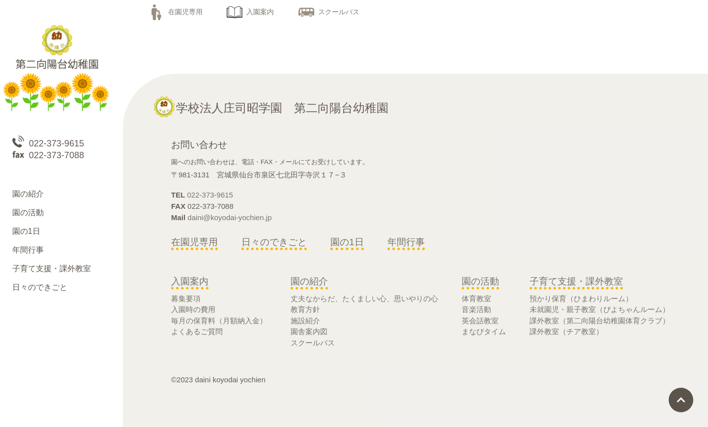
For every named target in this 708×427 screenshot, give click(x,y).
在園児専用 (175, 12)
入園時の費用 (193, 309)
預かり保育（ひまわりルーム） (581, 298)
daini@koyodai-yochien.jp (229, 217)
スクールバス (328, 12)
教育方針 (305, 309)
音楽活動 (476, 309)
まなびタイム (484, 331)
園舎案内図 (309, 331)
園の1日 (347, 242)
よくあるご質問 (197, 331)
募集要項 (186, 298)
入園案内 (250, 12)
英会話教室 (480, 320)
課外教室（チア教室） (566, 331)
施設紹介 (305, 320)
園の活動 (480, 281)
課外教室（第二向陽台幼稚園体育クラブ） (600, 320)
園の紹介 (309, 281)
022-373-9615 (210, 195)
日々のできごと (274, 242)
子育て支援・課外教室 (576, 281)
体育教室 (476, 298)
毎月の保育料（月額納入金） (219, 320)
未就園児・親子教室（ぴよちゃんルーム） (600, 309)
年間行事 (406, 242)
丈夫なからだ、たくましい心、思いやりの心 (364, 298)
